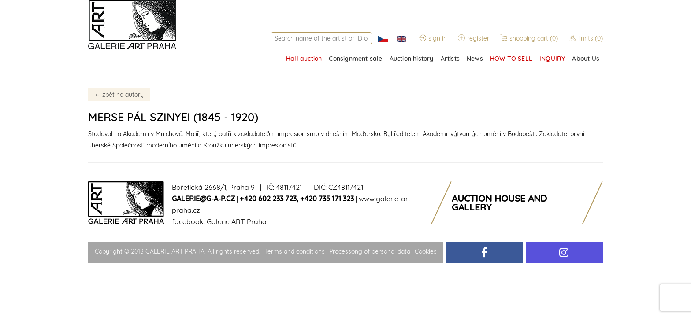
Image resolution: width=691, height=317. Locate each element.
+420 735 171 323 (327, 198)
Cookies (426, 251)
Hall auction (304, 59)
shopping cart (530, 38)
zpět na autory (119, 95)
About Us (585, 59)
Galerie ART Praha (237, 221)
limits (586, 38)
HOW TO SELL (511, 59)
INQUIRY (552, 59)
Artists (450, 59)
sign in (433, 38)
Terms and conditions (295, 251)
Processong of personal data (369, 251)
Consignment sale (355, 59)
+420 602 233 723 (268, 198)
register (473, 38)
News (475, 59)
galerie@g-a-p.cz (203, 198)
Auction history (412, 59)
